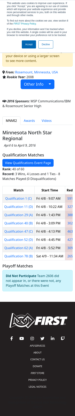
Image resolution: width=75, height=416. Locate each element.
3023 (71, 223)
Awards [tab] (29, 120)
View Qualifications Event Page (28, 163)
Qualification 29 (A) (18, 215)
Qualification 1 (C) (18, 198)
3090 (71, 248)
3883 (71, 215)
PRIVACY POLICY (37, 380)
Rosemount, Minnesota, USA (36, 72)
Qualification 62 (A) (18, 248)
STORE (37, 373)
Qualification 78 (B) (18, 256)
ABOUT (37, 352)
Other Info (36, 84)
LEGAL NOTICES (37, 386)
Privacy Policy (24, 23)
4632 (71, 231)
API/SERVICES (37, 345)
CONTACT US (37, 359)
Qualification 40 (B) (18, 223)
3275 (71, 206)
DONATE (37, 366)
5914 (71, 198)
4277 (71, 239)
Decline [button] (46, 44)
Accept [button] (29, 44)
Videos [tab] (47, 120)
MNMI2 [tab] (11, 120)
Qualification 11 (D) (18, 206)
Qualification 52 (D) (18, 239)
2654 (71, 256)
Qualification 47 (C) (18, 231)
